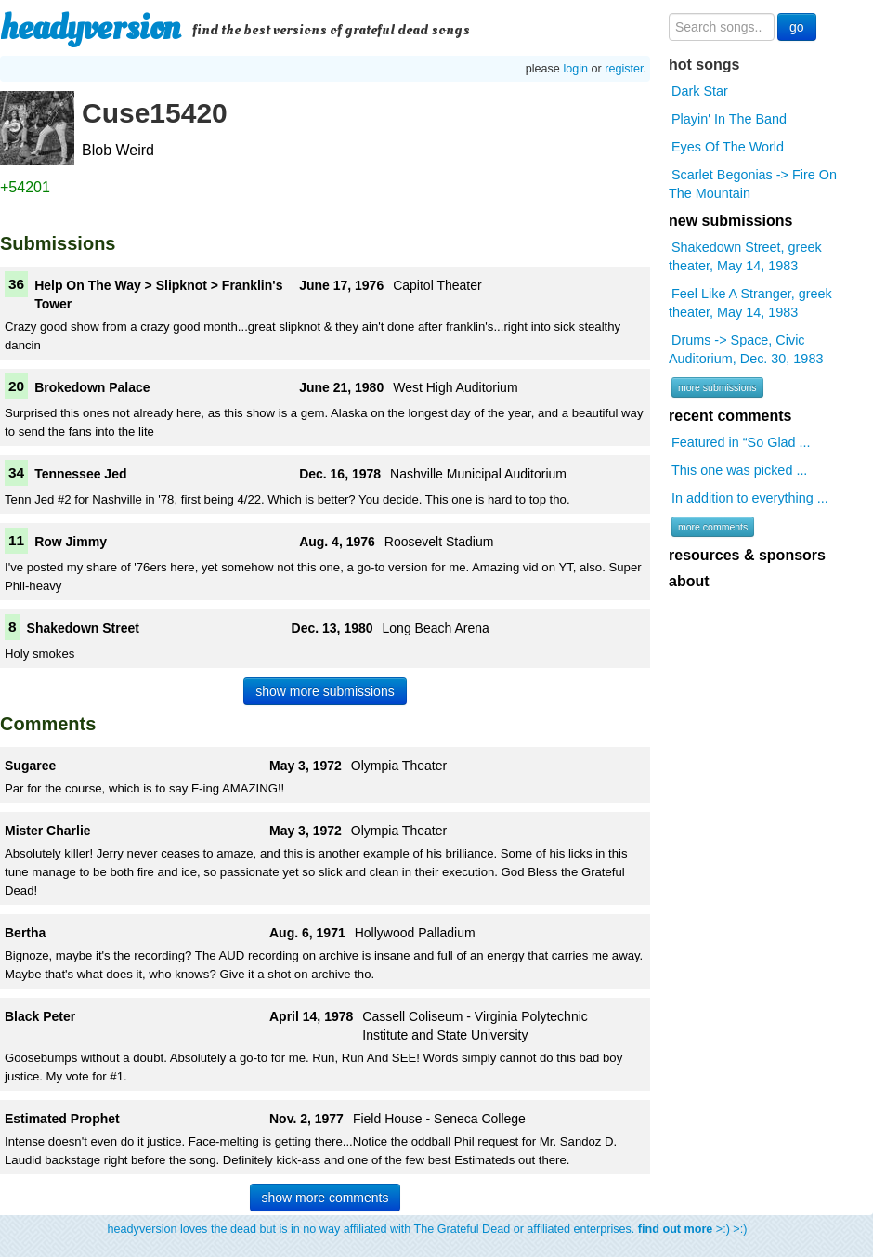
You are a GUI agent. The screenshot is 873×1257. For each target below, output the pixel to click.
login (575, 68)
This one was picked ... (739, 470)
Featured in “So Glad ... (741, 442)
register (624, 68)
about (689, 581)
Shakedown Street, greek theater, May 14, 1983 (745, 256)
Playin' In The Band (729, 118)
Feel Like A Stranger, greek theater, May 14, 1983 (750, 303)
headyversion (90, 28)
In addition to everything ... (749, 498)
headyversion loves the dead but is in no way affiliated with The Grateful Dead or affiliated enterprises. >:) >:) (428, 1229)
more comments (713, 526)
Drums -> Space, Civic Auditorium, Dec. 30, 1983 (746, 349)
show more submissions (324, 691)
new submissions (730, 221)
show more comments (325, 1197)
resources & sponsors (747, 555)
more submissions (717, 387)
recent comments (730, 416)
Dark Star (699, 91)
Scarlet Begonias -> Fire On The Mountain (753, 184)
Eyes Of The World (727, 146)
